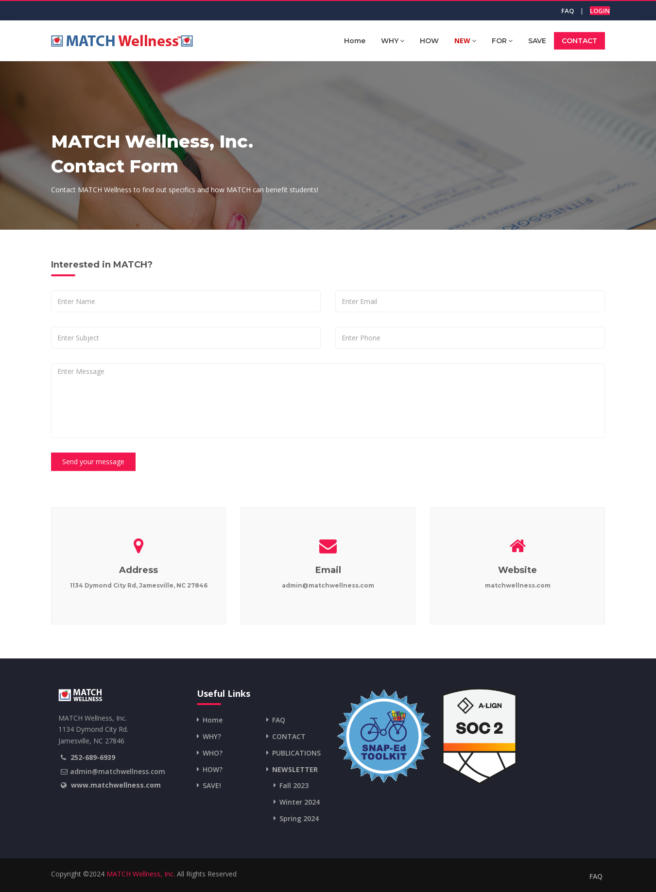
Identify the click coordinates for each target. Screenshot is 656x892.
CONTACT (579, 40)
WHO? (213, 752)
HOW (429, 40)
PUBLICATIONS (296, 752)
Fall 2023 (294, 785)
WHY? (212, 736)
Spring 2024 (299, 818)
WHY (392, 40)
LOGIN (600, 10)
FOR (502, 40)
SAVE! (212, 785)
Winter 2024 (299, 802)
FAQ (567, 10)
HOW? (213, 769)
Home (354, 40)
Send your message (93, 461)
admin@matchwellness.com (117, 771)
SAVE (537, 40)
